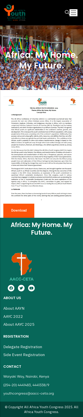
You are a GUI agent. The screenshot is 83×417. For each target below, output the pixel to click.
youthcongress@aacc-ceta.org (28, 393)
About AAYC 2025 (19, 324)
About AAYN (14, 308)
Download (19, 210)
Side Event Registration (24, 355)
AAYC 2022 (13, 316)
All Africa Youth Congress (44, 407)
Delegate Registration (22, 347)
